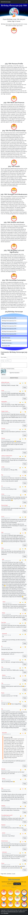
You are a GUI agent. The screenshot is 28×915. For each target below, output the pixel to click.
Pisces (24, 903)
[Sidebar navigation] (26, 2)
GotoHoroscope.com (13, 911)
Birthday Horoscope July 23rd (9, 326)
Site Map (6, 913)
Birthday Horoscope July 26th (9, 334)
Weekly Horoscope (6, 340)
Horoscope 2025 (6, 345)
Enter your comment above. (7, 368)
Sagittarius (3, 903)
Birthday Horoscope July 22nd (9, 323)
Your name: (3, 357)
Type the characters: (14, 372)
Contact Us (21, 911)
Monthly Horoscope (7, 343)
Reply (24, 387)
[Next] (9, 873)
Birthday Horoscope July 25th (9, 331)
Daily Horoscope (6, 337)
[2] (7, 873)
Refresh (3, 374)
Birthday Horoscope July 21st (9, 320)
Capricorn (10, 903)
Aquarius (17, 903)
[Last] (13, 873)
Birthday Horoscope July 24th (9, 328)
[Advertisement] (14, 48)
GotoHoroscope (5, 2)
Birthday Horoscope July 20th (9, 318)
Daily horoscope (14, 879)
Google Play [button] (17, 884)
